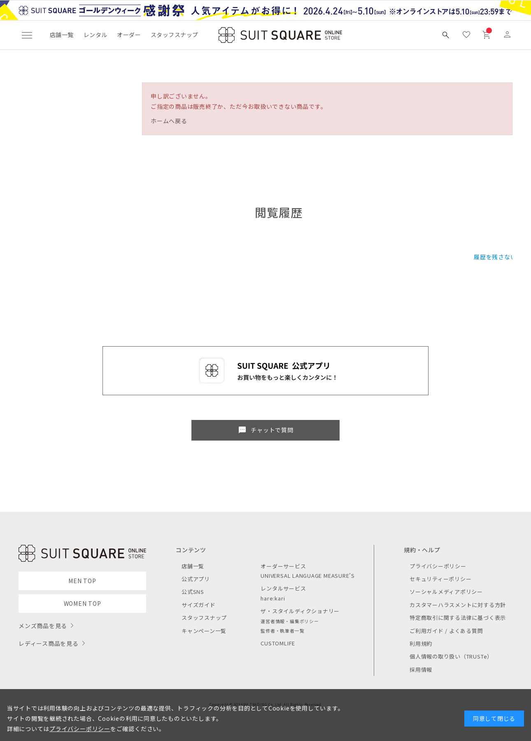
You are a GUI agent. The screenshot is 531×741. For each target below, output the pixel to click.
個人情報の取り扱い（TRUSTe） (451, 656)
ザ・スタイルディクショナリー (300, 611)
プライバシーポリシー (438, 566)
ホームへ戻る (169, 121)
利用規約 (421, 643)
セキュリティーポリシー (440, 579)
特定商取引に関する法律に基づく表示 (458, 617)
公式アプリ (196, 579)
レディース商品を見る (49, 643)
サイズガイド (199, 605)
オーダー (129, 34)
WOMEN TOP (82, 603)
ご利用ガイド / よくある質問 (446, 631)
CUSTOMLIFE (278, 643)
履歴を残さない (495, 257)
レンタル (95, 34)
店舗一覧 (62, 34)
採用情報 (421, 669)
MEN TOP (82, 581)
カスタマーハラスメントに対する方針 (458, 605)
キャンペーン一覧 (204, 631)
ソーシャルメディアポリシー (446, 592)
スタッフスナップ (174, 34)
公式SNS (193, 592)
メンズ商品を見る (43, 625)
